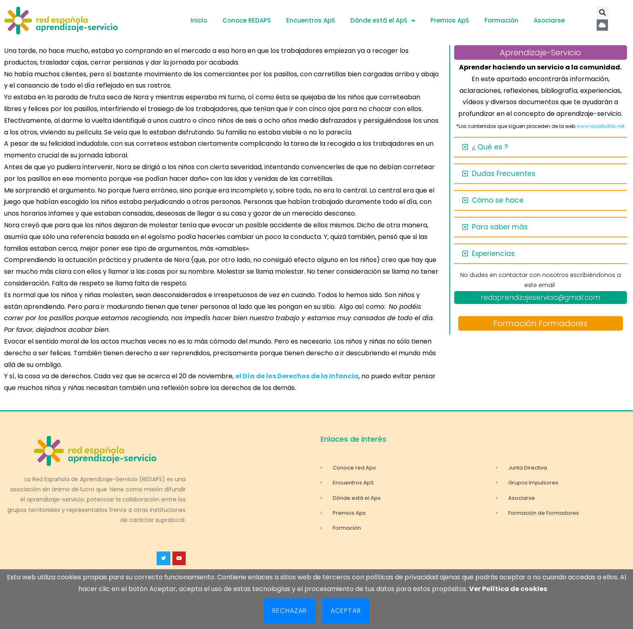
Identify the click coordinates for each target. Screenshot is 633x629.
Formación (501, 20)
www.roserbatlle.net (600, 126)
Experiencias (493, 253)
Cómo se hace (498, 200)
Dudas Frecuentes (503, 173)
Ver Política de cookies (508, 588)
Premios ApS (449, 20)
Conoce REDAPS (246, 20)
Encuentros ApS (310, 20)
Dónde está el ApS (382, 21)
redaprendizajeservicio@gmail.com (540, 297)
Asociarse (549, 20)
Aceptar (346, 610)
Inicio (199, 20)
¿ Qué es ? (490, 147)
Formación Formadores (540, 323)
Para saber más (500, 227)
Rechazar (289, 610)
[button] (602, 12)
